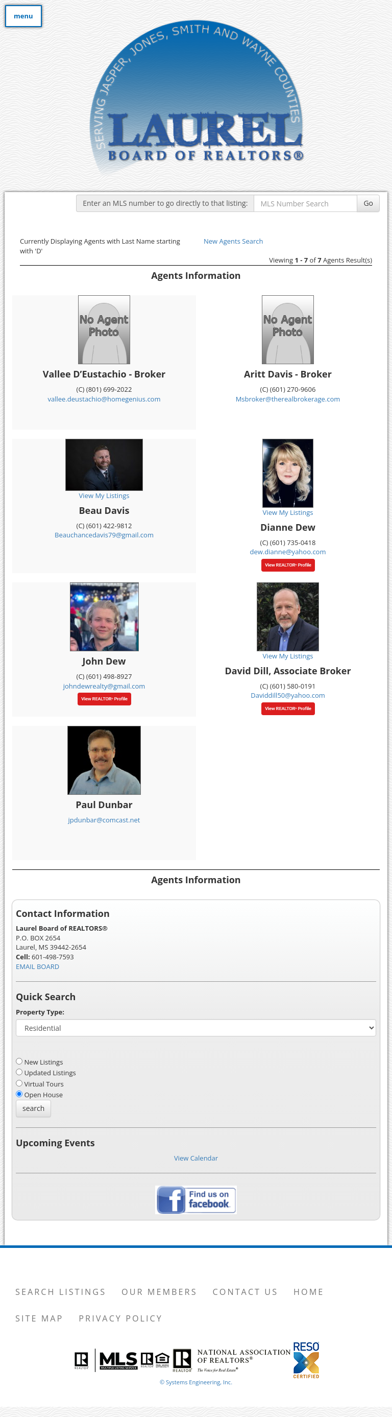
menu (23, 15)
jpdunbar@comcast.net (104, 819)
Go (368, 203)
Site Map (39, 1318)
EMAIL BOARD (37, 966)
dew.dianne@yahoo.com (288, 551)
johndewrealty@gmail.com (104, 686)
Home (308, 1291)
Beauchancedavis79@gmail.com (104, 534)
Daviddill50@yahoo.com (288, 695)
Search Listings (60, 1291)
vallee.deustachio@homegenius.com (104, 399)
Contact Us (246, 1291)
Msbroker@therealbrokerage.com (288, 399)
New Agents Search (233, 241)
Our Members (159, 1291)
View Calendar (196, 1158)
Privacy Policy (121, 1318)
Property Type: (40, 1012)
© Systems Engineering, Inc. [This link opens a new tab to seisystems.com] (196, 1382)
